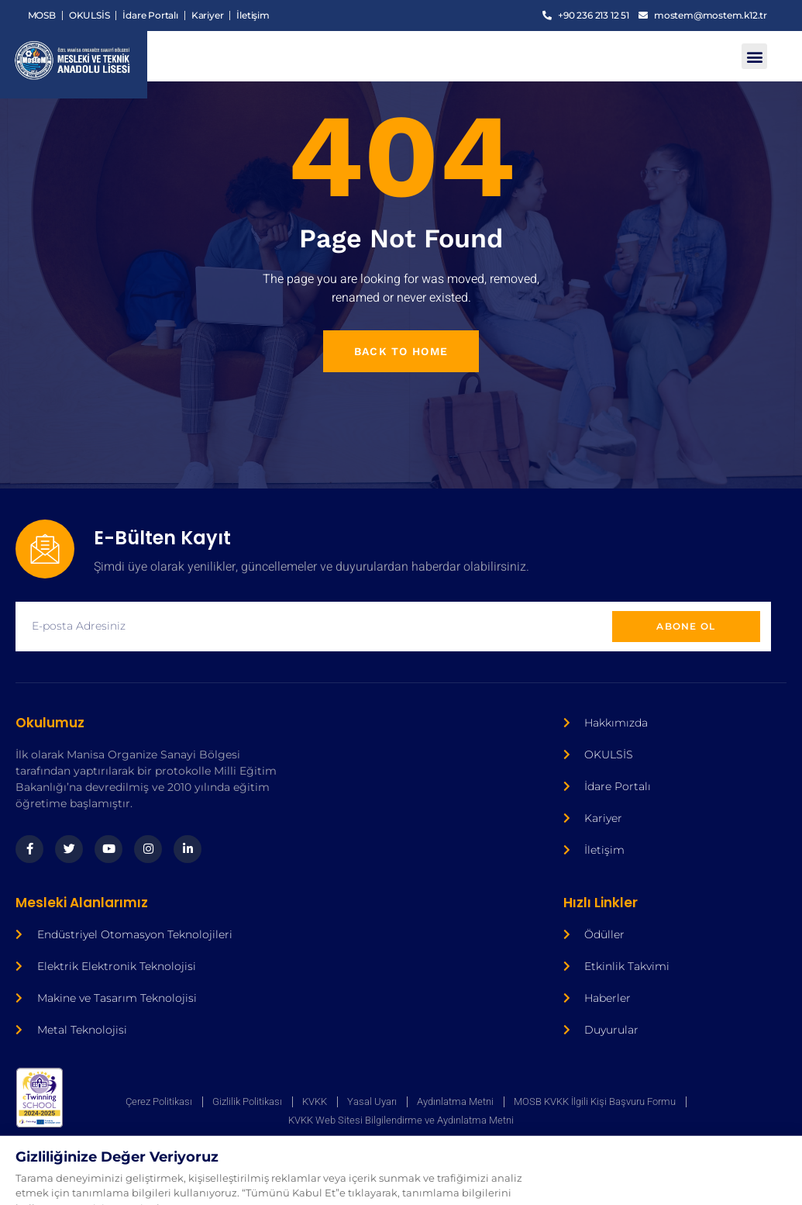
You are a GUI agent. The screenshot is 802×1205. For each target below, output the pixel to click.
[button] (754, 56)
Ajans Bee (285, 1175)
